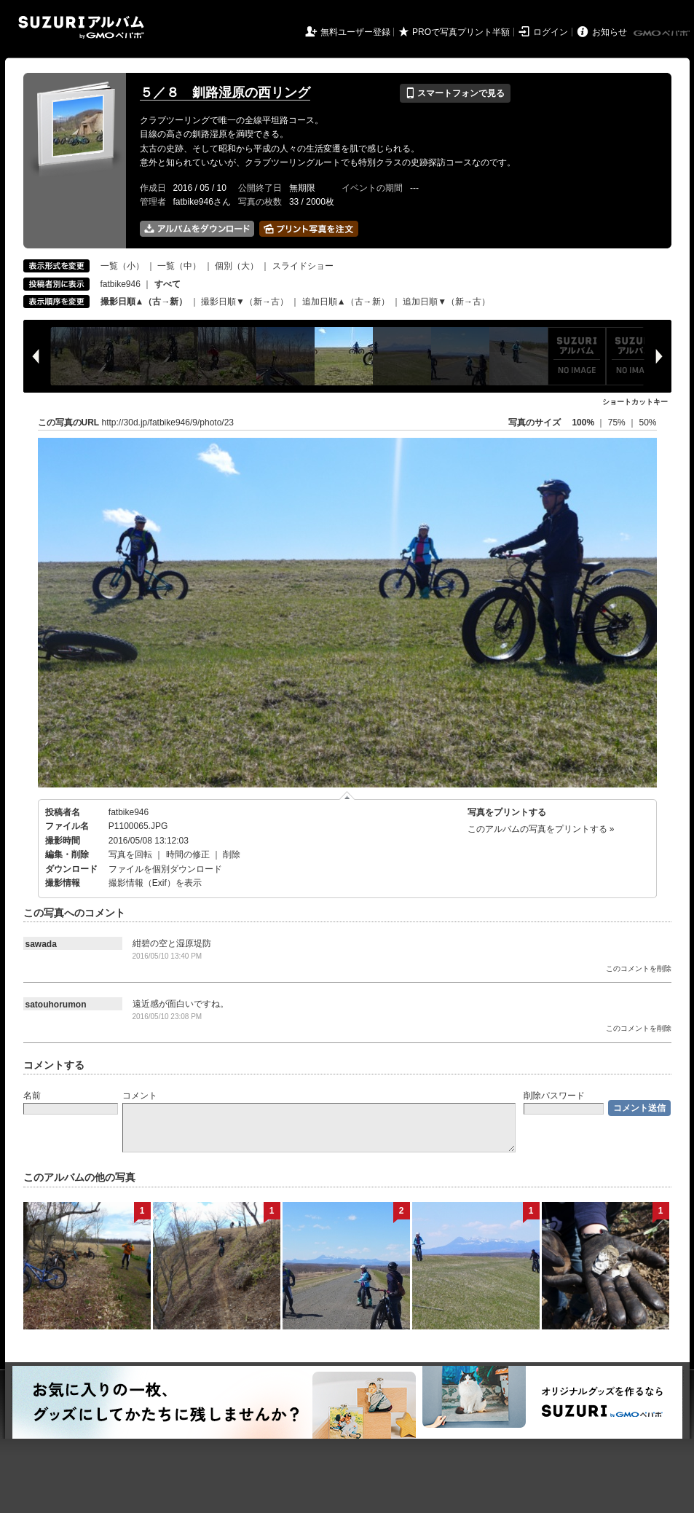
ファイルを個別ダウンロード (165, 869)
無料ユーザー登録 (355, 32)
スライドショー (303, 266)
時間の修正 (188, 854)
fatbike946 (120, 284)
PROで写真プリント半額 (461, 32)
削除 (231, 854)
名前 (32, 1095)
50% (647, 422)
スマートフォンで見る (455, 93)
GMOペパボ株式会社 (663, 33)
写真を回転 (130, 854)
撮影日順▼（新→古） (244, 301)
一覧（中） (179, 266)
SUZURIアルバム (81, 27)
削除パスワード (554, 1095)
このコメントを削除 (638, 968)
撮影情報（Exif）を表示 (155, 883)
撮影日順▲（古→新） (144, 301)
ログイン (550, 32)
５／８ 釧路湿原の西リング (225, 92)
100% (582, 422)
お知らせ (609, 32)
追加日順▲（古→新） (346, 301)
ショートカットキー (635, 402)
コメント (139, 1095)
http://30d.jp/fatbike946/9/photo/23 (168, 422)
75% (618, 422)
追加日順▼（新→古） (446, 301)
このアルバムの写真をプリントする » (541, 829)
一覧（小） (122, 266)
